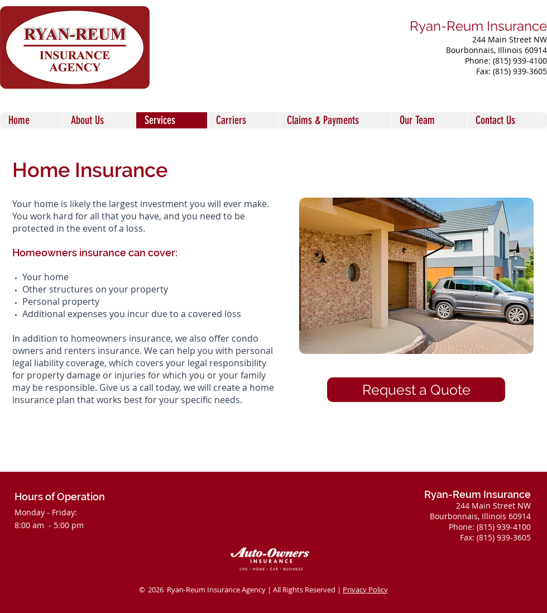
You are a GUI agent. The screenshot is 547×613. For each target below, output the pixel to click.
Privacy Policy (365, 590)
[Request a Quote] (416, 389)
